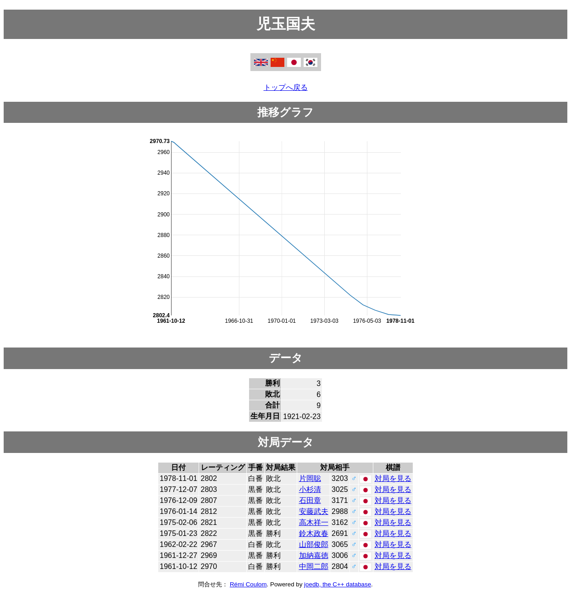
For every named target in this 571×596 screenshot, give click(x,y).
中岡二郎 (313, 566)
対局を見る (393, 478)
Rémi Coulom (248, 584)
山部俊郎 (313, 544)
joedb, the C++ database (337, 584)
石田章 (310, 500)
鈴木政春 (313, 533)
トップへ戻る (286, 87)
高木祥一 (313, 522)
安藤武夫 (313, 511)
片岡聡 (310, 478)
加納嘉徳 (313, 555)
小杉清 (310, 489)
